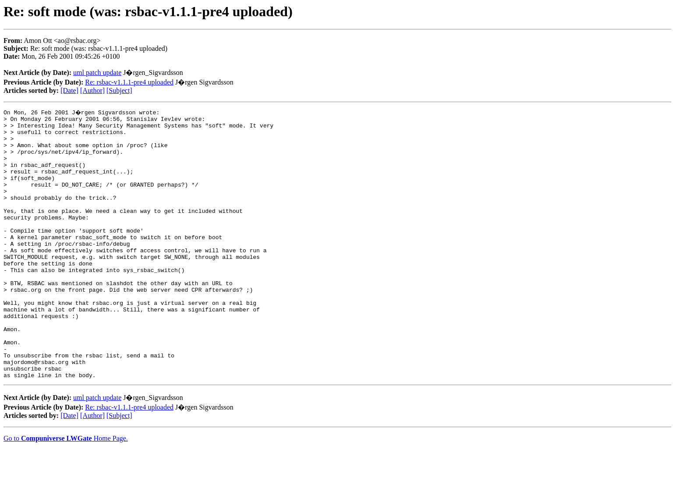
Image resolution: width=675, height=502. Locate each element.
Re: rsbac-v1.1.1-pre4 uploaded (129, 82)
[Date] (69, 90)
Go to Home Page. (66, 491)
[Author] (92, 90)
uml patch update (97, 72)
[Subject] (119, 90)
